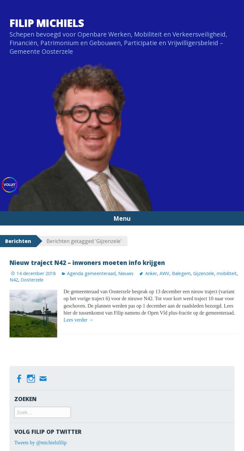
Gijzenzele (203, 273)
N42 (14, 280)
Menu (122, 218)
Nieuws (125, 273)
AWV (164, 273)
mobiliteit (227, 273)
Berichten (18, 241)
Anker (151, 273)
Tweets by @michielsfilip (40, 442)
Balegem (181, 273)
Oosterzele (32, 280)
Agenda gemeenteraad (91, 273)
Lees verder (79, 320)
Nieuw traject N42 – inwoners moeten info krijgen (87, 263)
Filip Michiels (47, 23)
